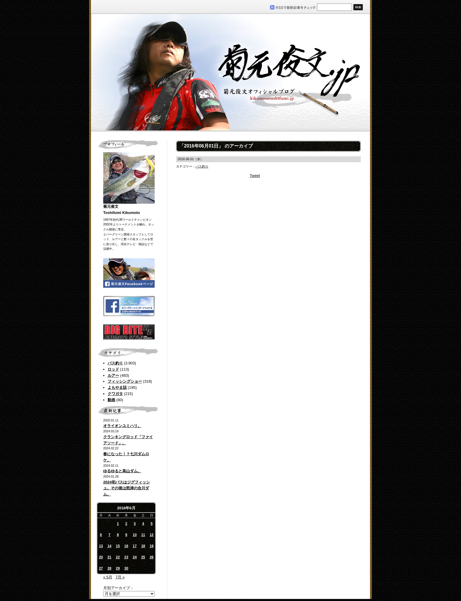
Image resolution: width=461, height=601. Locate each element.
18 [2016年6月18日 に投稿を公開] (143, 546)
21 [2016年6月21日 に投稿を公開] (109, 557)
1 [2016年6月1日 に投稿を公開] (118, 524)
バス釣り (115, 363)
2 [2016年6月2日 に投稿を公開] (126, 524)
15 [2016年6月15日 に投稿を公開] (118, 546)
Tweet (255, 175)
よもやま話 (117, 387)
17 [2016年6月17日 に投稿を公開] (134, 546)
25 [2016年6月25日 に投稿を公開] (143, 557)
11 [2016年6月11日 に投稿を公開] (143, 535)
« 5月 (107, 577)
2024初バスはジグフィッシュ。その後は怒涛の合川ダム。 (126, 488)
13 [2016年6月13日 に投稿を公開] (101, 546)
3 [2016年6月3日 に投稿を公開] (135, 524)
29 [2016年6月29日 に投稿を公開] (118, 568)
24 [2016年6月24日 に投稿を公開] (134, 557)
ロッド (113, 369)
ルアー (113, 375)
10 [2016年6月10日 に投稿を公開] (134, 535)
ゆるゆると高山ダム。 (122, 471)
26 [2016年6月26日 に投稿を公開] (151, 557)
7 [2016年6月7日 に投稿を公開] (109, 535)
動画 (111, 400)
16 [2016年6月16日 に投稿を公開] (126, 546)
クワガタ (115, 393)
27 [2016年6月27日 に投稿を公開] (101, 568)
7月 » (120, 577)
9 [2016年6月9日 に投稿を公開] (126, 535)
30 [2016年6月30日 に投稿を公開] (126, 568)
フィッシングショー (125, 381)
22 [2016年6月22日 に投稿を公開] (118, 557)
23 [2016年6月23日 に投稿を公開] (126, 557)
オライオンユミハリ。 (122, 425)
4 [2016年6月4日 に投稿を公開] (143, 524)
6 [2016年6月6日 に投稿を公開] (101, 535)
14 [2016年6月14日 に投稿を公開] (109, 546)
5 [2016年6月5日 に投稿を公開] (152, 524)
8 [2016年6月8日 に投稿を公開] (118, 535)
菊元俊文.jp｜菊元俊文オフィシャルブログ (230, 72)
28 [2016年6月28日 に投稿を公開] (109, 568)
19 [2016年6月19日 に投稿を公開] (151, 546)
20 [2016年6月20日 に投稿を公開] (101, 557)
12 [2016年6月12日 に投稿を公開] (151, 535)
